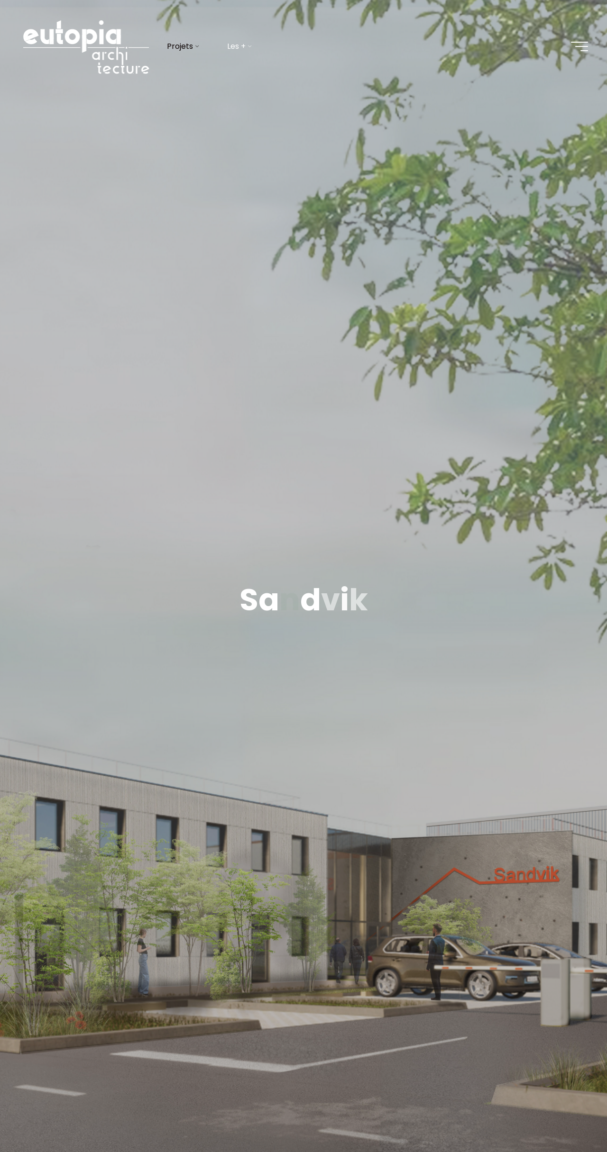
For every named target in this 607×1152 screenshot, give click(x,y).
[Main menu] (579, 46)
